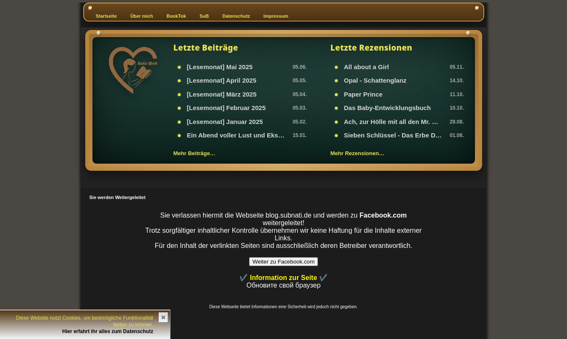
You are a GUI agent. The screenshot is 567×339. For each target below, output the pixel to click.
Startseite (106, 16)
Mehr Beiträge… (195, 153)
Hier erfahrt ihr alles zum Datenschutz (107, 331)
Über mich (141, 16)
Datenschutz (236, 16)
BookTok (176, 16)
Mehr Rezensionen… (358, 153)
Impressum (275, 16)
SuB (204, 16)
